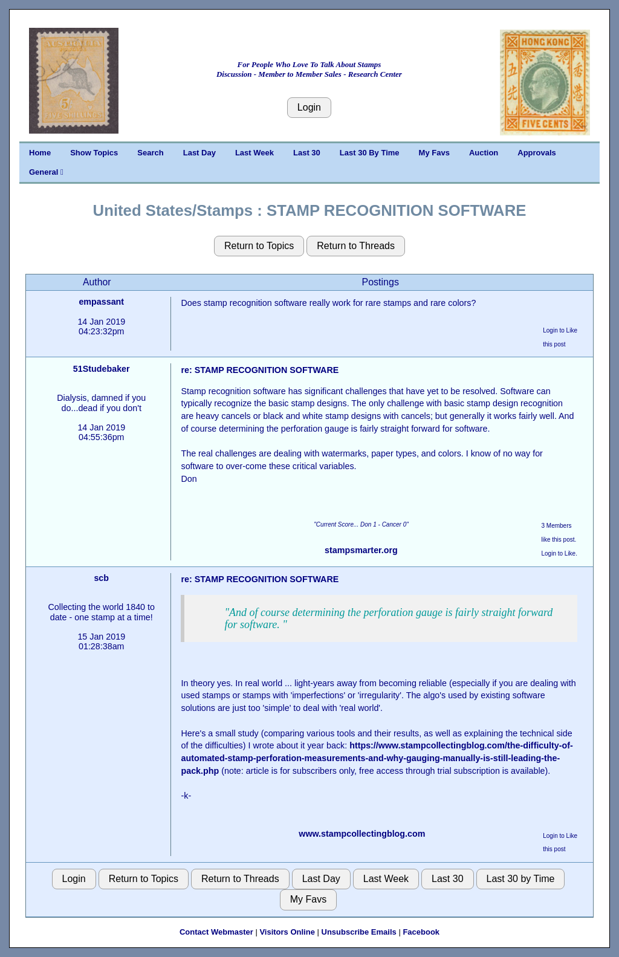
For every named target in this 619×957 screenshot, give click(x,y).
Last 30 (306, 152)
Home (40, 152)
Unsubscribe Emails (359, 931)
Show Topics (94, 152)
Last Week (254, 152)
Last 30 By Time (370, 152)
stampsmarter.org (361, 550)
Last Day (199, 152)
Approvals (536, 152)
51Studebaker (101, 369)
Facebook (421, 931)
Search (150, 152)
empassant (101, 302)
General (46, 172)
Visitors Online (287, 931)
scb (101, 578)
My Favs (434, 152)
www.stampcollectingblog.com (362, 834)
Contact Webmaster (216, 931)
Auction (483, 152)
